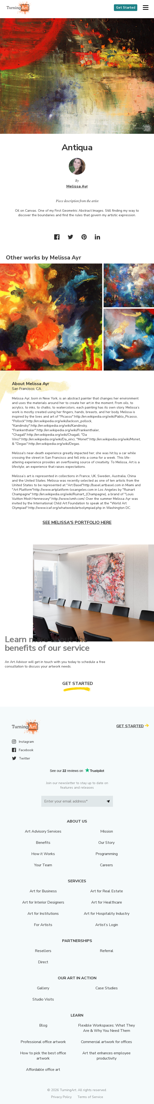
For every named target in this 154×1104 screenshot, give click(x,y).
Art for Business (43, 891)
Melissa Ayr (77, 186)
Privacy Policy (61, 1097)
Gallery (43, 988)
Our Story (106, 842)
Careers (106, 865)
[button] (145, 8)
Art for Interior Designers (43, 902)
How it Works (43, 853)
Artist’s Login (106, 924)
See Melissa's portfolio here (77, 522)
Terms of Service (90, 1097)
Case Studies (107, 988)
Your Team (43, 865)
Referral (106, 950)
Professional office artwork (43, 1042)
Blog (43, 1025)
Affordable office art (43, 1069)
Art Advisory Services (43, 831)
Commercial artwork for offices (106, 1042)
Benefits (43, 842)
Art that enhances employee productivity (106, 1055)
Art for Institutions (43, 913)
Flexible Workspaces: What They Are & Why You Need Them (106, 1028)
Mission (106, 831)
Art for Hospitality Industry (106, 913)
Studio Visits (43, 999)
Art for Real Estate (106, 891)
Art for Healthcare (106, 902)
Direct (43, 962)
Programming (107, 853)
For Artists (43, 924)
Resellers (43, 950)
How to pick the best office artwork (43, 1055)
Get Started (125, 7)
